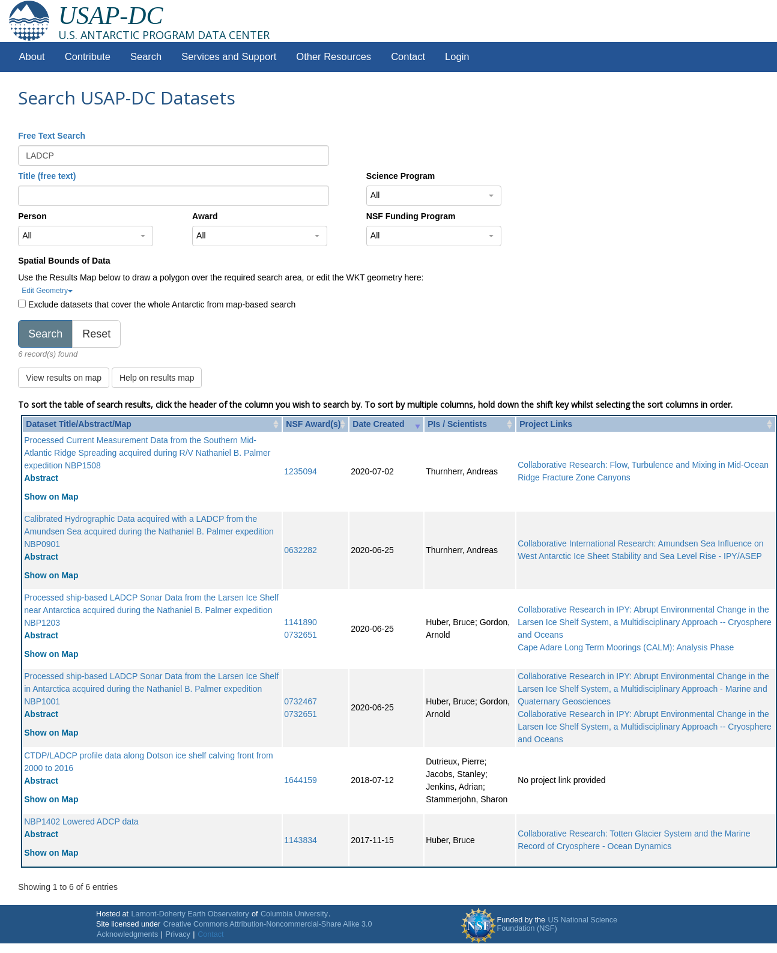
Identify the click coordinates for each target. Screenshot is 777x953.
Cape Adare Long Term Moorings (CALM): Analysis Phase (626, 647)
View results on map (63, 378)
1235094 (300, 471)
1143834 (300, 840)
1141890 (300, 622)
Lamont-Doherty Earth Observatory (190, 914)
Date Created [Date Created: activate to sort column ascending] (378, 424)
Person (32, 216)
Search (146, 56)
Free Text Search (51, 136)
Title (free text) (47, 176)
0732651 (300, 635)
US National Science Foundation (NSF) (557, 924)
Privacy (178, 934)
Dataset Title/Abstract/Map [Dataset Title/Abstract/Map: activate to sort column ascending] (79, 424)
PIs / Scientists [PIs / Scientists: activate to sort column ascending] (457, 424)
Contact (408, 56)
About (32, 56)
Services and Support (228, 56)
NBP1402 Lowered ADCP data (81, 821)
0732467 (300, 701)
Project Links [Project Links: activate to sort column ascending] (545, 424)
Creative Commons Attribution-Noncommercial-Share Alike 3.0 (267, 924)
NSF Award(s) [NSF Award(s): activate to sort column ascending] (313, 424)
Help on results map (157, 378)
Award (205, 216)
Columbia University (294, 914)
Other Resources (333, 56)
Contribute (87, 56)
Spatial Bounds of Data (64, 260)
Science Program (400, 176)
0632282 (300, 550)
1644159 (300, 780)
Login (457, 56)
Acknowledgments (127, 934)
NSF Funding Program (411, 216)
